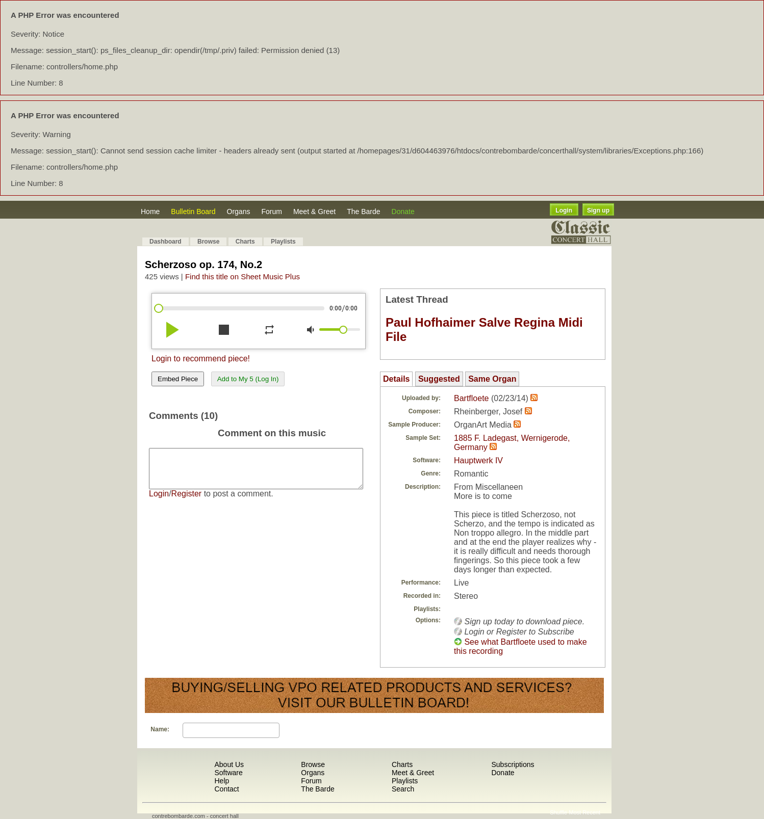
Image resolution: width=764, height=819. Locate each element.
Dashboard (165, 241)
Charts (245, 241)
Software (228, 773)
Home (150, 211)
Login (563, 210)
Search (403, 789)
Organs (238, 211)
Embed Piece (178, 379)
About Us (229, 764)
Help (221, 781)
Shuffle (558, 812)
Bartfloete (471, 398)
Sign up (598, 210)
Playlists (283, 241)
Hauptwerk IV (478, 460)
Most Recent (584, 812)
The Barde (363, 211)
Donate (403, 211)
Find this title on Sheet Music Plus (242, 276)
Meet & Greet (314, 211)
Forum (271, 211)
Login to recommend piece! (200, 358)
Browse (208, 241)
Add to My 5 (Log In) (248, 379)
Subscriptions (512, 764)
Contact (226, 789)
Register (186, 501)
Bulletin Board (193, 211)
